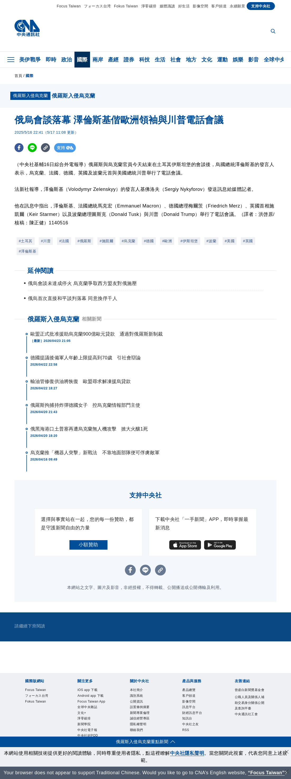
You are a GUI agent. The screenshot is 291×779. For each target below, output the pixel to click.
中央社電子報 (87, 730)
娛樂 (238, 59)
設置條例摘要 (140, 707)
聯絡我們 (136, 730)
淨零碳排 (149, 6)
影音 (253, 59)
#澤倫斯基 (27, 251)
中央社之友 (190, 724)
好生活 (184, 6)
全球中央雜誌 (87, 707)
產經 (113, 59)
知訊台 (187, 718)
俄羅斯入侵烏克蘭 (53, 319)
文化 (206, 59)
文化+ (81, 713)
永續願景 (237, 6)
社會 (175, 59)
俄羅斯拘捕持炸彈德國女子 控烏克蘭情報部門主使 (85, 405)
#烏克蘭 (128, 241)
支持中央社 (260, 6)
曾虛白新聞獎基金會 (250, 690)
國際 (82, 59)
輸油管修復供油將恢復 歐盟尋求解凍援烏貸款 (80, 381)
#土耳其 (25, 241)
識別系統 (136, 696)
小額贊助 (88, 544)
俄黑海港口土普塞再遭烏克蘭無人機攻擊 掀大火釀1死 (89, 429)
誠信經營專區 (140, 718)
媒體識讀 (167, 6)
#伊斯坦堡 (189, 241)
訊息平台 (188, 707)
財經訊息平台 (192, 713)
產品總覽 (188, 690)
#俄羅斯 (84, 241)
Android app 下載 (90, 696)
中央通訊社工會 (246, 714)
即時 (51, 59)
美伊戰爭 (30, 59)
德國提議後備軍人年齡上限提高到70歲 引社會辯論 (85, 357)
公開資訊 (136, 701)
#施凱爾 (106, 241)
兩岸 (97, 59)
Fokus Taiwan (126, 6)
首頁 (18, 76)
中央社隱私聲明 (187, 753)
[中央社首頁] (27, 29)
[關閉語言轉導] (286, 772)
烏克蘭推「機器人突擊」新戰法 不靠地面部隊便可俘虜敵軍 (94, 452)
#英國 (248, 241)
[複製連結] (46, 147)
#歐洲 (167, 241)
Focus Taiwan (69, 6)
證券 (129, 59)
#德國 (149, 241)
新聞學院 (84, 724)
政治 (66, 59)
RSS (185, 730)
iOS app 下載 (87, 690)
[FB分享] (19, 147)
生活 (160, 59)
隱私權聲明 (138, 724)
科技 (144, 59)
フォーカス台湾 (97, 6)
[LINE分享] (32, 147)
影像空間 (200, 6)
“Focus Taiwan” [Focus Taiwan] (266, 772)
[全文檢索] (273, 32)
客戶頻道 (219, 6)
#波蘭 (211, 241)
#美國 (229, 241)
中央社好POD (87, 736)
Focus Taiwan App (91, 701)
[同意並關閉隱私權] (286, 752)
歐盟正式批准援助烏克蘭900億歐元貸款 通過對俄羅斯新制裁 (96, 334)
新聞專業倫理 (140, 713)
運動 (222, 59)
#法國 (64, 241)
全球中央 (274, 59)
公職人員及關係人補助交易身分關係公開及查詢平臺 (250, 702)
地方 (191, 59)
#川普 (46, 241)
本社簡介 (136, 690)
